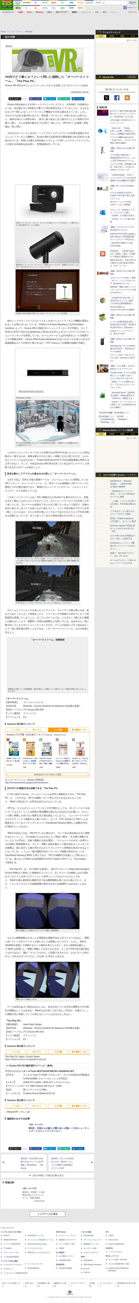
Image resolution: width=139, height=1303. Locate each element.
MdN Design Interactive (92, 1265)
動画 (104, 12)
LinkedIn (80, 99)
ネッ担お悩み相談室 (11, 1257)
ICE (107, 1232)
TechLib (86, 1272)
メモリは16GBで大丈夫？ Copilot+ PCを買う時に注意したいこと (122, 195)
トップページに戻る (47, 1214)
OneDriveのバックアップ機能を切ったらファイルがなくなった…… (123, 546)
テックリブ (85, 1269)
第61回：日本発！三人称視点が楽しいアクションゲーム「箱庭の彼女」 (33, 1195)
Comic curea (113, 1240)
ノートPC (15, 730)
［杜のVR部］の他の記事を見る (47, 1175)
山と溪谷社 (60, 1253)
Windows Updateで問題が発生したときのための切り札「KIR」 (122, 528)
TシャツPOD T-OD (66, 1244)
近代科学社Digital (65, 1268)
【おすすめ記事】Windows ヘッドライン (120, 475)
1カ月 (133, 36)
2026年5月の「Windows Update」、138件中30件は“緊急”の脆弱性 (121, 484)
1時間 (101, 36)
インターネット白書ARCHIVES (16, 1273)
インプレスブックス (35, 1264)
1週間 (122, 36)
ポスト (16, 99)
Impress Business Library (37, 1244)
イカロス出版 (86, 1232)
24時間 (111, 36)
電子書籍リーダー (79, 730)
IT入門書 (58, 730)
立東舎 (61, 1248)
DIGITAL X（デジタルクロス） (39, 1253)
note (65, 99)
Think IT (7, 1235)
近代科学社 (60, 1265)
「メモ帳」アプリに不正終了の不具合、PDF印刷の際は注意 (123, 504)
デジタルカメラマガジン (13, 1265)
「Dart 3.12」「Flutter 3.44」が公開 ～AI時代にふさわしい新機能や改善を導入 (123, 131)
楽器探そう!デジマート (67, 1240)
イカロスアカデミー (91, 1253)
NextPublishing (33, 1268)
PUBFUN (109, 1248)
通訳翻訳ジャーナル (91, 1244)
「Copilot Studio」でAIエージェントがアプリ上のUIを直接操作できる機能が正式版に (123, 178)
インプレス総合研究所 (12, 1244)
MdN (83, 1257)
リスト (25, 99)
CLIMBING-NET (65, 1260)
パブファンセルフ (115, 1252)
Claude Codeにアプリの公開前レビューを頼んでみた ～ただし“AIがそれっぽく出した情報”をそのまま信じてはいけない (123, 378)
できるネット (9, 1269)
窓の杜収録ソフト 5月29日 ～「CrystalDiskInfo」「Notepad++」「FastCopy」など (114, 419)
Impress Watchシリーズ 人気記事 (118, 430)
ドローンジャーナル (11, 1253)
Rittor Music (61, 1232)
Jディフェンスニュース (93, 1240)
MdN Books (88, 1260)
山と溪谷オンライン (66, 1256)
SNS (97, 12)
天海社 (111, 1235)
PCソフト (36, 730)
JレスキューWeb (90, 1248)
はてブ (51, 99)
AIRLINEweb (88, 1235)
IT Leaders (8, 1248)
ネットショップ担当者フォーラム (40, 1240)
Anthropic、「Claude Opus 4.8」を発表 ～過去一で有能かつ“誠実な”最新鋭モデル (122, 254)
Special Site (108, 77)
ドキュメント (86, 12)
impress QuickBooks (116, 1244)
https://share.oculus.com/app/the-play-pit (25, 1059)
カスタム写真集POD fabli (119, 1264)
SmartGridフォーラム (36, 1235)
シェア (37, 99)
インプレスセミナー (35, 1248)
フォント (113, 12)
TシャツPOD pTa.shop (118, 1260)
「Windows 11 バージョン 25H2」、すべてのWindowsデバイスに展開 (122, 494)
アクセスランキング (111, 32)
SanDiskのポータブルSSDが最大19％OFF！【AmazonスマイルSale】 (122, 349)
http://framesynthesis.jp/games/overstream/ (26, 782)
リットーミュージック (67, 1235)
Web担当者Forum (10, 1240)
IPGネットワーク (112, 1256)
